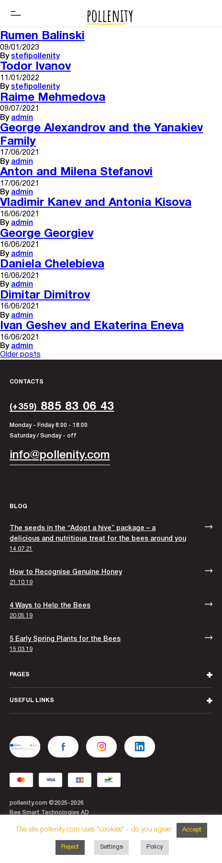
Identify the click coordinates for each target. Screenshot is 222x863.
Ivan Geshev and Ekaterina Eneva (92, 326)
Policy (154, 847)
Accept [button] (191, 830)
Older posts (20, 355)
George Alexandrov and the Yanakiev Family (101, 135)
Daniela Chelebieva (52, 264)
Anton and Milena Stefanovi (76, 172)
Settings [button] (111, 847)
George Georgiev (46, 234)
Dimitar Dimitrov (45, 295)
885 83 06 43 (62, 407)
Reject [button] (70, 847)
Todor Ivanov (35, 67)
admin (22, 118)
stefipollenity (35, 56)
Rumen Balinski (42, 36)
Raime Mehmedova (52, 98)
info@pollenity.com (60, 455)
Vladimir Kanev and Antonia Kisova (95, 203)
